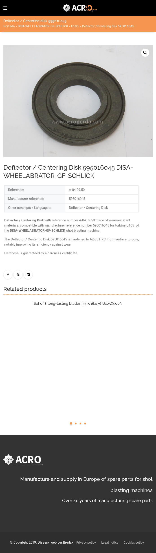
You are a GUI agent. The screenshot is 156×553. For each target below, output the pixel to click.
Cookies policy (134, 542)
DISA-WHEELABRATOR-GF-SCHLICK (43, 26)
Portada (9, 26)
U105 (75, 26)
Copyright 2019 (24, 542)
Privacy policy (86, 542)
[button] (145, 53)
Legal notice (109, 542)
